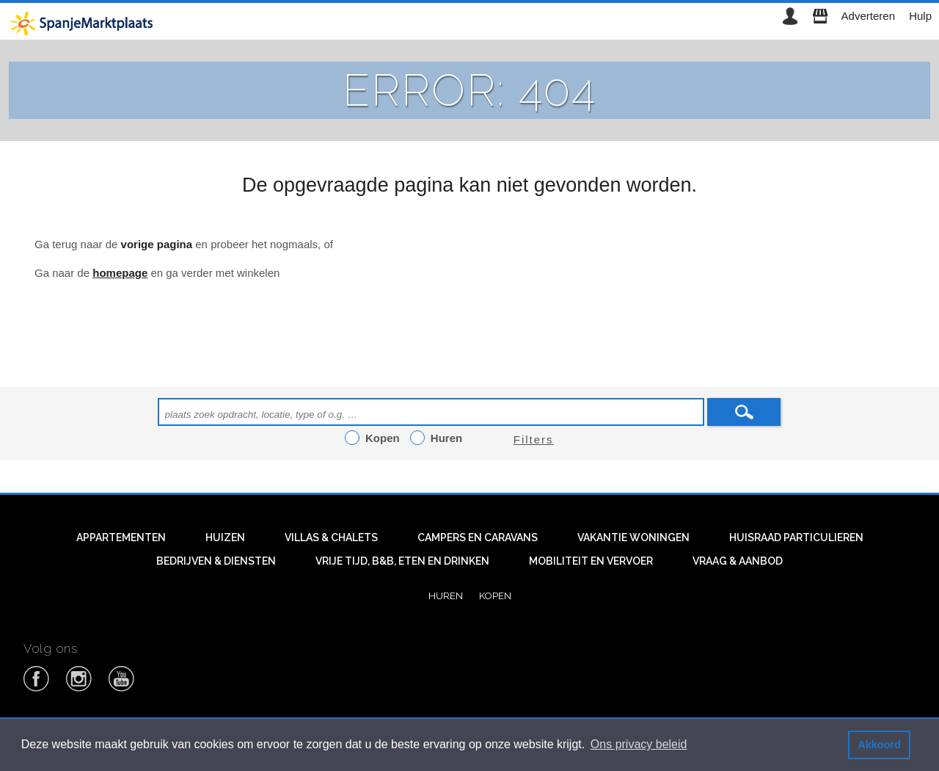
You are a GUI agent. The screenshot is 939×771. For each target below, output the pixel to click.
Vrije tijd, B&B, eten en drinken (402, 561)
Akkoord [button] (879, 744)
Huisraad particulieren (796, 537)
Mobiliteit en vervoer (591, 561)
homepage (119, 273)
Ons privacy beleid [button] (639, 744)
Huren (445, 595)
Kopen (495, 595)
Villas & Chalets (331, 537)
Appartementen (121, 537)
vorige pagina (157, 244)
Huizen (225, 537)
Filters (534, 439)
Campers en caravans (477, 537)
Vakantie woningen (633, 537)
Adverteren (868, 16)
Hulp (920, 16)
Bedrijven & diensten (216, 561)
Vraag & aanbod (738, 561)
